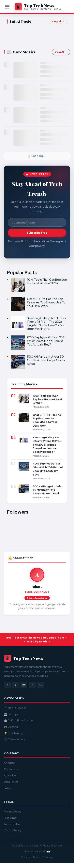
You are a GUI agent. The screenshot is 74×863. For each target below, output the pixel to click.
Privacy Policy (12, 811)
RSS (40, 684)
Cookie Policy (12, 830)
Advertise (10, 775)
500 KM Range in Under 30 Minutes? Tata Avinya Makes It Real (46, 360)
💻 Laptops (11, 714)
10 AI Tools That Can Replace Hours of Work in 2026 (47, 281)
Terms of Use (12, 824)
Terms (36, 857)
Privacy (25, 857)
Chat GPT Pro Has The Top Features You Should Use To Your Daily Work (46, 302)
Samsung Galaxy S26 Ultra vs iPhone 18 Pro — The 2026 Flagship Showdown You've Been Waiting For (46, 323)
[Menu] (7, 7)
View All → (58, 21)
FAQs (7, 788)
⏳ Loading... (37, 156)
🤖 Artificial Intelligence (18, 720)
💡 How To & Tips (14, 733)
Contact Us (11, 769)
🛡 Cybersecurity (14, 739)
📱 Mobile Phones (15, 707)
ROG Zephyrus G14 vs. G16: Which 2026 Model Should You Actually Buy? (46, 340)
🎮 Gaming (11, 726)
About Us (9, 762)
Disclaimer (10, 817)
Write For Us (11, 781)
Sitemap (48, 857)
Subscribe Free (37, 232)
